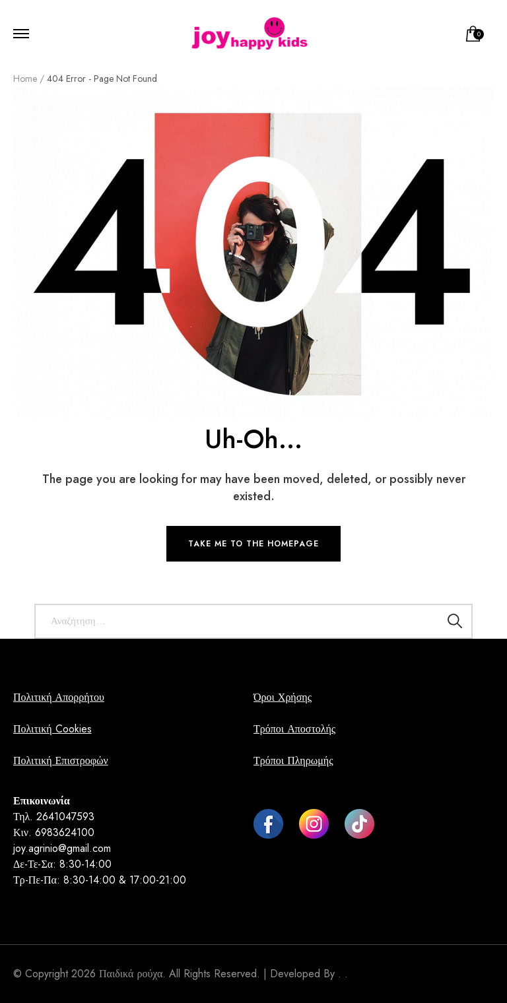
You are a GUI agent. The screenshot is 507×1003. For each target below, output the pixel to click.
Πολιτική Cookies (52, 728)
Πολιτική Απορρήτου (58, 697)
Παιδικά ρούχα (130, 973)
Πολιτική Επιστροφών (60, 760)
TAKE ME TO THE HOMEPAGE (253, 544)
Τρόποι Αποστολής (294, 728)
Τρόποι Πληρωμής (293, 760)
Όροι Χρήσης (283, 697)
